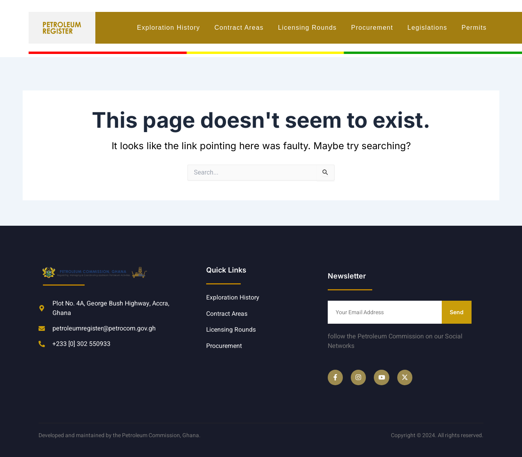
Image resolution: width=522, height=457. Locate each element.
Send (457, 312)
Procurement (372, 27)
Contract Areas (239, 27)
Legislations (427, 27)
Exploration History (168, 27)
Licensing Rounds (307, 27)
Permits (474, 27)
